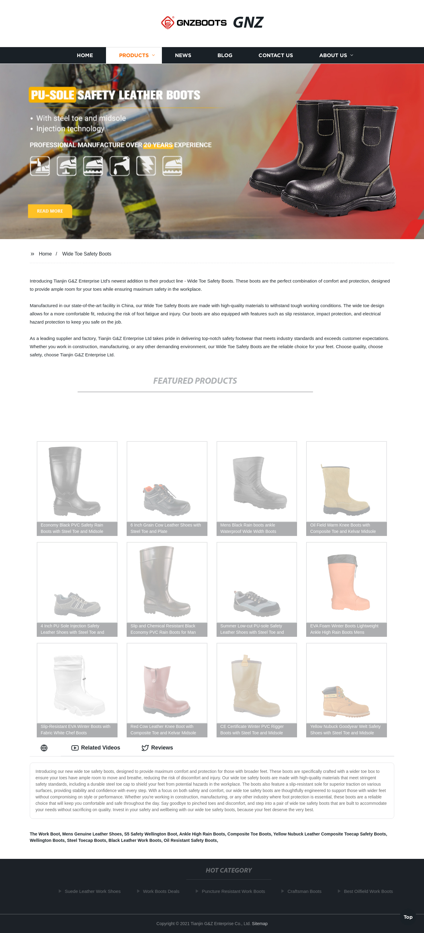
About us (333, 55)
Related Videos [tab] (95, 748)
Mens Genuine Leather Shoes (92, 834)
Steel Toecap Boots (86, 840)
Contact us (275, 55)
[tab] (45, 748)
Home (85, 55)
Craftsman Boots (307, 891)
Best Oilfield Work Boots (370, 891)
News (183, 55)
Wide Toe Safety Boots (86, 253)
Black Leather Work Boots (134, 840)
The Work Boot (45, 834)
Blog (224, 55)
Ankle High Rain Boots (202, 834)
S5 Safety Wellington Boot (150, 834)
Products (134, 55)
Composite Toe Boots (249, 834)
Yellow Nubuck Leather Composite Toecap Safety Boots (329, 834)
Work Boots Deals (163, 891)
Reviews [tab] (157, 748)
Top (408, 916)
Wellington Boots (47, 840)
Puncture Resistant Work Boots (235, 891)
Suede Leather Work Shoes (95, 891)
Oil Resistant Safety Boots (190, 840)
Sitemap (260, 923)
